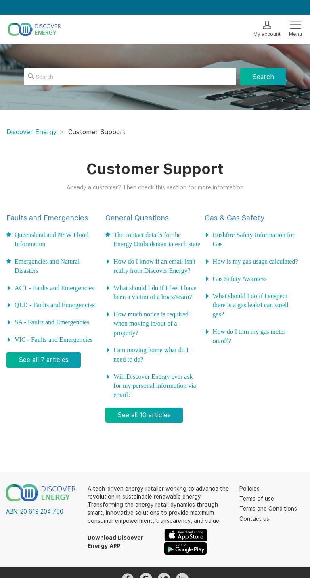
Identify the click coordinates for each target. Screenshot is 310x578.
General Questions (137, 218)
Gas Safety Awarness (240, 278)
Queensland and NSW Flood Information (51, 239)
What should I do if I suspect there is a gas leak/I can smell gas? (251, 305)
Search (263, 77)
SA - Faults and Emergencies (52, 322)
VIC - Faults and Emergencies (53, 339)
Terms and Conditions (268, 508)
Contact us (254, 519)
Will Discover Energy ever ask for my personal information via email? (154, 385)
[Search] (130, 76)
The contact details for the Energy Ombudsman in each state (156, 239)
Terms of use (256, 498)
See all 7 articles (44, 360)
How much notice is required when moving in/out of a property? (151, 323)
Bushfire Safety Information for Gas (254, 239)
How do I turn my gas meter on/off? (249, 336)
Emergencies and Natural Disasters (47, 266)
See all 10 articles (144, 415)
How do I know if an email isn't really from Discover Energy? (154, 266)
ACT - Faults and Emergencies (54, 288)
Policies (249, 488)
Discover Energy (31, 132)
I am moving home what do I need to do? (151, 354)
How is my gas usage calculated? (255, 261)
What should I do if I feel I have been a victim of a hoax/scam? (154, 292)
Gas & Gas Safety (234, 218)
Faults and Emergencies (47, 218)
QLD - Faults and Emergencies (55, 304)
